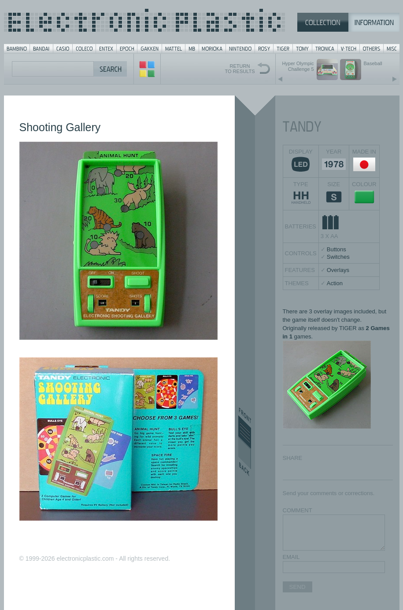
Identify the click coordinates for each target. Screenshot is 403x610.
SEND (297, 587)
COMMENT (297, 510)
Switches (338, 257)
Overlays (338, 270)
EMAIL (291, 557)
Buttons (336, 249)
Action (335, 283)
